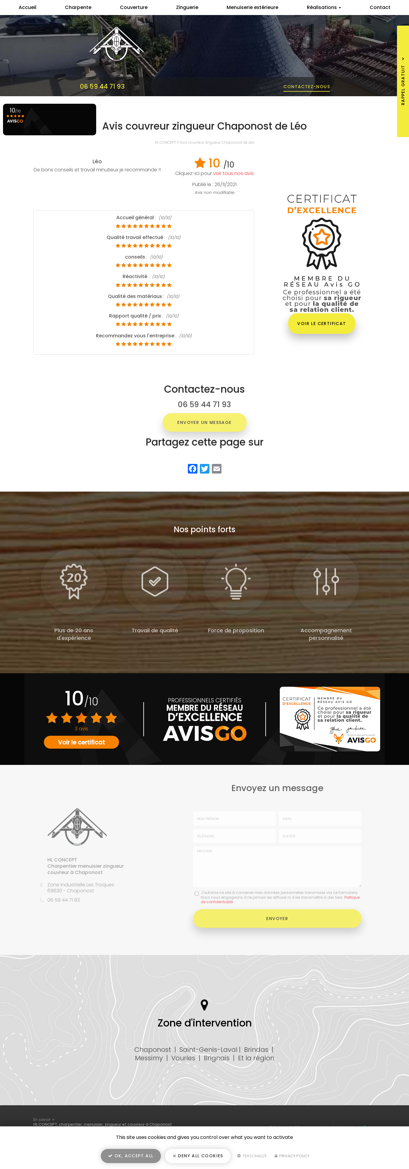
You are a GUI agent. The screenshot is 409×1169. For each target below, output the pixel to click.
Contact (380, 7)
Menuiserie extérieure (252, 7)
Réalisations (324, 7)
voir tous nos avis (233, 173)
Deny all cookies (198, 1156)
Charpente (78, 7)
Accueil (27, 7)
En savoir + (44, 1119)
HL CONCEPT (165, 142)
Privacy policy (292, 1156)
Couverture (134, 7)
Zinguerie (187, 7)
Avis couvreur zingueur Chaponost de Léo (217, 142)
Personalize (252, 1156)
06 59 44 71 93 (102, 86)
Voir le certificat (321, 324)
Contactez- (306, 87)
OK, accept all (130, 1156)
